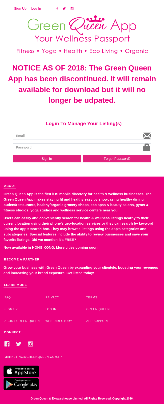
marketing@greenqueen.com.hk (33, 357)
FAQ (7, 297)
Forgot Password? (117, 159)
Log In (36, 8)
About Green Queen (22, 321)
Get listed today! (80, 273)
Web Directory (58, 321)
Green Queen (98, 309)
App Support (97, 321)
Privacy (52, 297)
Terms (91, 297)
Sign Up (20, 8)
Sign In (47, 159)
